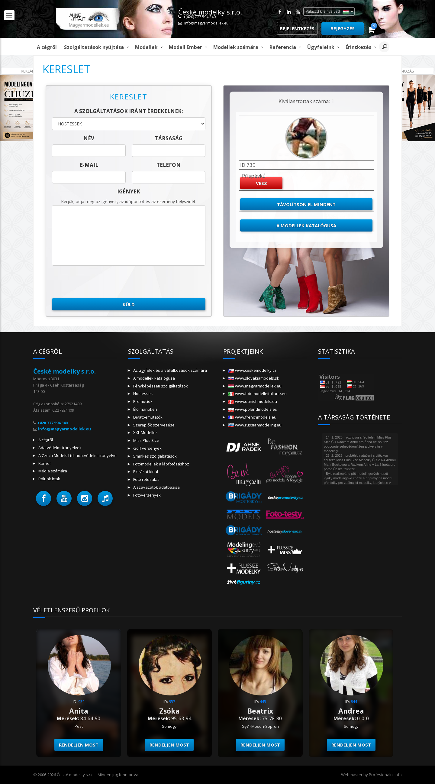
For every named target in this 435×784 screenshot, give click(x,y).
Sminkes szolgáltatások (155, 456)
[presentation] (98, 282)
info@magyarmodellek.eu (206, 23)
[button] (43, 498)
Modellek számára (235, 47)
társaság (168, 138)
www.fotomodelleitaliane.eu (257, 393)
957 (172, 701)
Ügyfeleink (320, 47)
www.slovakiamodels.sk (253, 378)
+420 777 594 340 (52, 423)
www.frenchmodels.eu (252, 417)
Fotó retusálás (146, 479)
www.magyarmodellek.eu (255, 386)
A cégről (47, 47)
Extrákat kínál (145, 471)
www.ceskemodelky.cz (252, 370)
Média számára (52, 471)
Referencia (282, 47)
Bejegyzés (342, 28)
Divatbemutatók (148, 417)
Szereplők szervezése (154, 425)
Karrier (44, 463)
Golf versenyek (147, 448)
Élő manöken (145, 409)
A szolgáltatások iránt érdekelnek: (128, 111)
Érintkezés (358, 47)
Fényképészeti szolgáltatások (160, 386)
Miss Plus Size (146, 440)
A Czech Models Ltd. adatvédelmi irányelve (77, 455)
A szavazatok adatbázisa (156, 487)
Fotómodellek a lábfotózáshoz (161, 464)
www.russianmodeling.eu (255, 425)
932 (81, 701)
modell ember (185, 47)
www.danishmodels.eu (252, 401)
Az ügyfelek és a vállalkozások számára (170, 370)
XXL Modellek (145, 432)
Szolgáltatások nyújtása (94, 47)
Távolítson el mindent (306, 204)
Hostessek (143, 393)
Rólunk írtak (49, 478)
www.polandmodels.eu (252, 409)
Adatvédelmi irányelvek (60, 447)
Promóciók (143, 401)
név (88, 138)
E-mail (89, 164)
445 (263, 701)
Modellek (146, 47)
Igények (128, 191)
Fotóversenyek (147, 495)
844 (354, 701)
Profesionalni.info (385, 774)
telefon (168, 164)
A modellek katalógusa (306, 225)
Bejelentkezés (297, 28)
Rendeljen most (78, 745)
